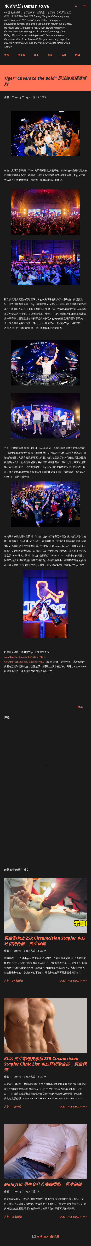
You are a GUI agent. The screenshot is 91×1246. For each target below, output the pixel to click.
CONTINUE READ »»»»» (73, 980)
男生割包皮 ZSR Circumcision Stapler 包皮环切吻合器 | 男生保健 (44, 940)
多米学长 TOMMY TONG (27, 6)
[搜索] (77, 6)
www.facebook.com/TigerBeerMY (23, 656)
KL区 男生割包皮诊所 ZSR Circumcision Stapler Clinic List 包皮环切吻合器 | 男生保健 (45, 1064)
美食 (36, 55)
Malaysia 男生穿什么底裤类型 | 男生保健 (43, 1184)
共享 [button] (80, 707)
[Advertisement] (45, 833)
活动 (63, 55)
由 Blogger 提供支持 (45, 1236)
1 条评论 (16, 1106)
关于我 (21, 55)
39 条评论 (17, 980)
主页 (6, 55)
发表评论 (17, 1216)
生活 (50, 55)
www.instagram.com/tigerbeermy (23, 661)
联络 (77, 55)
